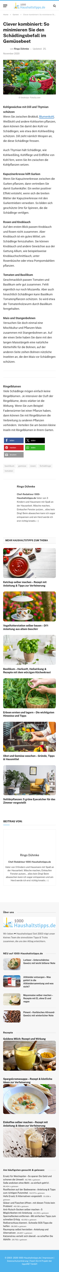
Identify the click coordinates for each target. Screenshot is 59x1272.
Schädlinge (45, 466)
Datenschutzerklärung (17, 1261)
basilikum (9, 466)
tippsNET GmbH (29, 1264)
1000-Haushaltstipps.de (30, 1258)
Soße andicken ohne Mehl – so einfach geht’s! (26, 1183)
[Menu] (5, 5)
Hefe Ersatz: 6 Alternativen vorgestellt (22, 1196)
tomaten (9, 471)
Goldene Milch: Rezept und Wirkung (24, 1038)
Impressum (48, 1258)
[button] (14, 440)
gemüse (22, 466)
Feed (32, 1261)
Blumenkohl (46, 116)
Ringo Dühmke (21, 49)
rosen (33, 466)
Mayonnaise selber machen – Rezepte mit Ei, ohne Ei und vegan (38, 998)
